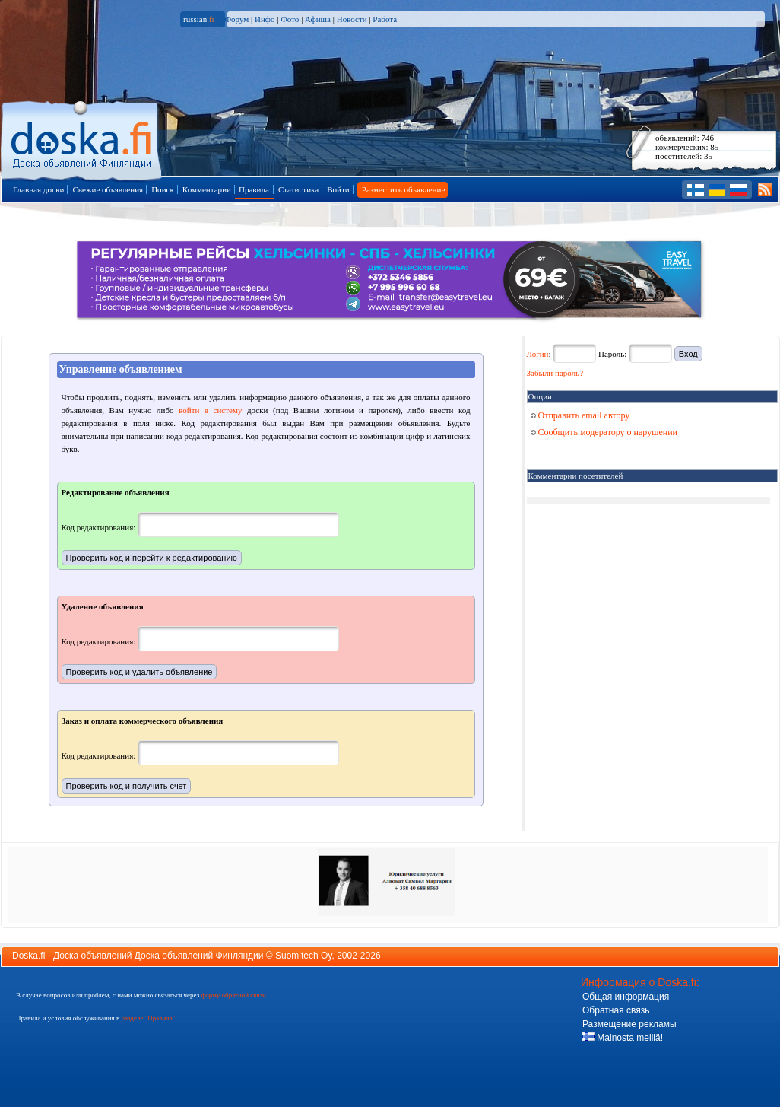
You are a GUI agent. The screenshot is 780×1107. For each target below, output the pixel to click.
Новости (352, 19)
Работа (385, 19)
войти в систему (210, 410)
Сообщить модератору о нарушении (604, 432)
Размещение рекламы (629, 1024)
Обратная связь (615, 1010)
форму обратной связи (233, 995)
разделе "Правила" (148, 1018)
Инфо (264, 19)
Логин (538, 353)
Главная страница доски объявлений (82, 138)
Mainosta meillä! (622, 1037)
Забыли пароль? (555, 372)
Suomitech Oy (303, 955)
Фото (290, 19)
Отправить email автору (580, 415)
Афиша (318, 19)
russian (198, 19)
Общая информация (625, 996)
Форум (236, 19)
